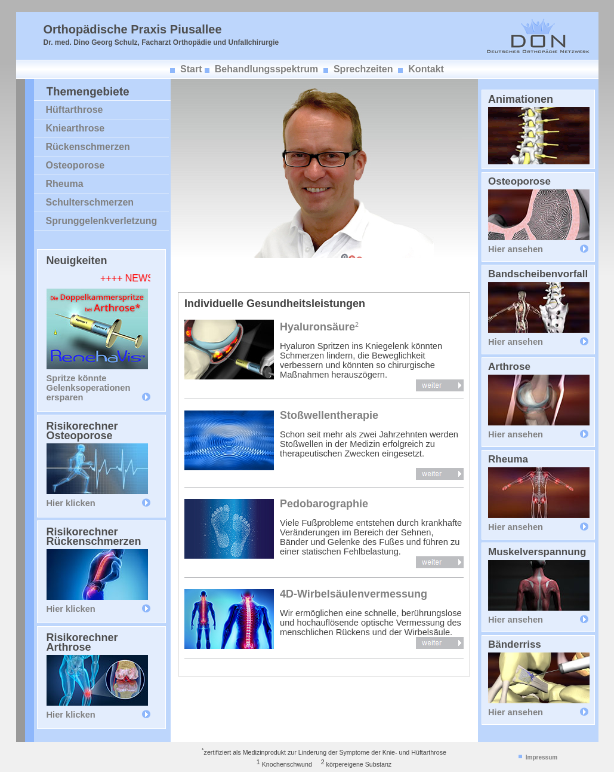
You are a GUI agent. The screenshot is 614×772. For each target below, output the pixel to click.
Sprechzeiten (363, 69)
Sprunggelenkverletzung (102, 221)
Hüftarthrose (74, 110)
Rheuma (65, 184)
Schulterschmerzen (90, 202)
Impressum (541, 757)
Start (191, 69)
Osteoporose (75, 165)
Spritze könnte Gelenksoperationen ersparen (89, 387)
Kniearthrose (75, 128)
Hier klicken (71, 503)
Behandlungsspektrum (266, 69)
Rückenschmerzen (88, 147)
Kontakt (426, 69)
